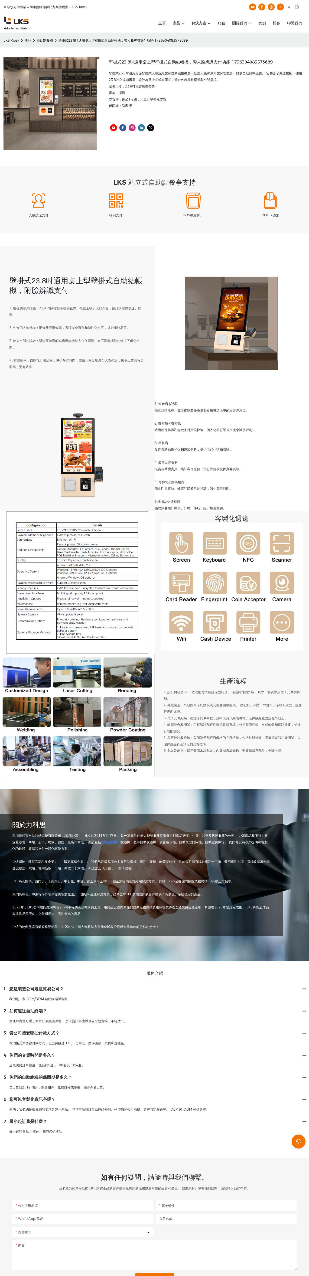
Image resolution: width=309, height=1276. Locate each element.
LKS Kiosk (11, 40)
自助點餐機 (45, 40)
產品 (28, 40)
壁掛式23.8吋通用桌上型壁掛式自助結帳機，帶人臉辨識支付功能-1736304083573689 (123, 40)
